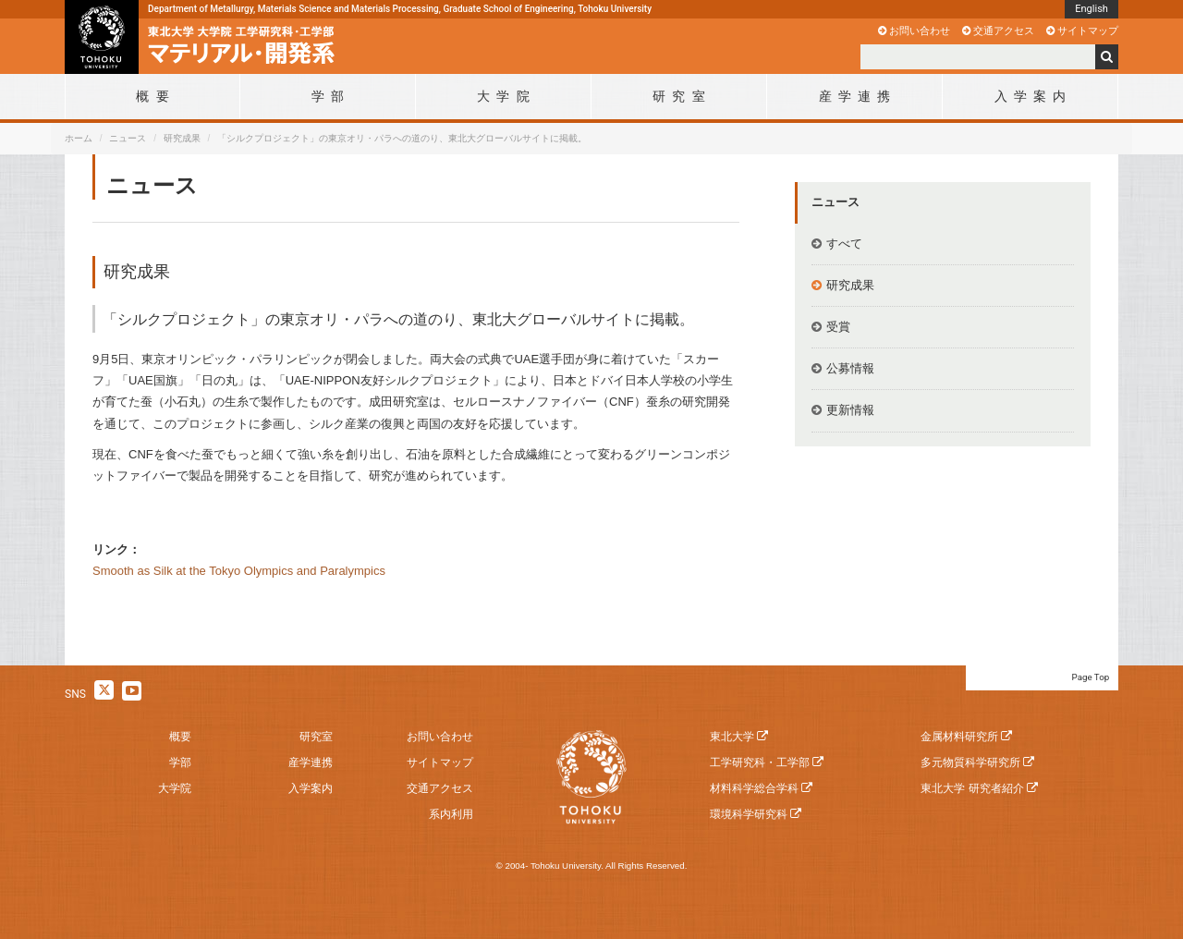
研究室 (316, 736)
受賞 (838, 327)
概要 (180, 736)
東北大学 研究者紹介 (972, 788)
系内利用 (451, 814)
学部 (180, 762)
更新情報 (850, 410)
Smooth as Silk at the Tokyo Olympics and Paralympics (238, 571)
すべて (844, 243)
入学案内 (310, 788)
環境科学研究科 (748, 814)
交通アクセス (1003, 30)
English (1091, 9)
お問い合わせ (919, 30)
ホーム (78, 138)
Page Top (1091, 677)
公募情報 (850, 368)
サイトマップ (1087, 30)
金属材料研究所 (959, 736)
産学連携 (310, 762)
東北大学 (732, 736)
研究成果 (182, 138)
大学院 (174, 788)
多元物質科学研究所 (970, 762)
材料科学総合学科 (754, 788)
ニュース (127, 138)
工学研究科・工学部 (760, 762)
